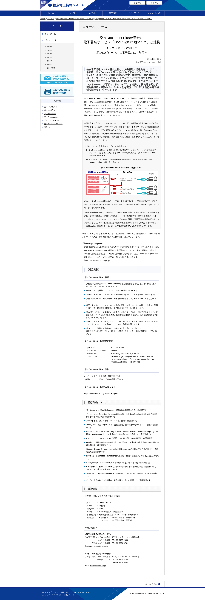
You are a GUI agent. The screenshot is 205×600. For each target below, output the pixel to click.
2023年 (49, 54)
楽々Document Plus (52, 120)
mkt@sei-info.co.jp (98, 565)
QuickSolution (50, 114)
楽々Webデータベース (53, 124)
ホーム (42, 19)
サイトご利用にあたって (63, 592)
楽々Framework (50, 107)
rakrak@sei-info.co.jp (99, 546)
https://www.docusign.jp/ (100, 260)
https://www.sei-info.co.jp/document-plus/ (101, 393)
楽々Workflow (49, 110)
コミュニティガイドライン (51, 595)
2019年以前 (51, 68)
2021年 (49, 61)
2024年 (49, 50)
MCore (47, 127)
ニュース (50, 19)
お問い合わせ (69, 595)
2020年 (49, 64)
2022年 (49, 57)
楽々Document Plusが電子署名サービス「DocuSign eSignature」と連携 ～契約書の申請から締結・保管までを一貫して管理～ (104, 19)
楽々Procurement (51, 117)
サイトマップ (46, 592)
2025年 (49, 46)
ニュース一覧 (50, 34)
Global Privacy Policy (82, 592)
